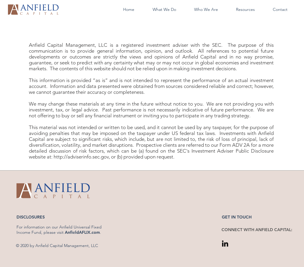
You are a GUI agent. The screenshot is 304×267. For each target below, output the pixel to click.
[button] (164, 10)
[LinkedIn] (225, 243)
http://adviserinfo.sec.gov (81, 157)
